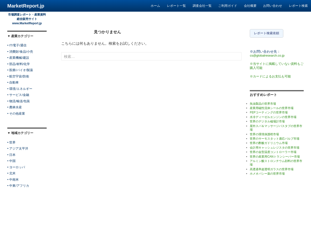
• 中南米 (13, 179)
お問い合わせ (272, 6)
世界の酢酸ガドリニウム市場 (269, 142)
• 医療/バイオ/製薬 (20, 70)
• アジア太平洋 (17, 148)
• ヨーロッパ (16, 167)
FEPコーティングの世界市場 (268, 111)
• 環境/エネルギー (19, 89)
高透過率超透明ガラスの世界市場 (272, 168)
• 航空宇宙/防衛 (18, 76)
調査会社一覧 (202, 6)
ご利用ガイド (227, 6)
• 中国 (11, 161)
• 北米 (11, 173)
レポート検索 (298, 6)
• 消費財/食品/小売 (20, 51)
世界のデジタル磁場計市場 (267, 120)
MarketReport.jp (25, 5)
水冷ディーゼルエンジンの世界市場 (273, 116)
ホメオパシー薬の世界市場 (267, 172)
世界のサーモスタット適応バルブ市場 (274, 137)
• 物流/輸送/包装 (18, 101)
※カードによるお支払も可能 (270, 75)
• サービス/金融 (18, 95)
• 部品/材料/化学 (18, 64)
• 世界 (11, 142)
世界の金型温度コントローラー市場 (273, 151)
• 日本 (11, 155)
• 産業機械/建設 (18, 57)
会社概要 (250, 6)
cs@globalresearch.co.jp (267, 54)
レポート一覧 (176, 6)
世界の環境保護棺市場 (264, 133)
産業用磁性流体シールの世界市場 (272, 107)
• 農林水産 (14, 107)
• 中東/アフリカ (18, 185)
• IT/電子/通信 (16, 45)
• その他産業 (16, 113)
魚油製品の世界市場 (263, 102)
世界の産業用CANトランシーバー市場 (275, 155)
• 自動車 (13, 82)
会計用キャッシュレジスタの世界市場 (274, 146)
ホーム (155, 6)
